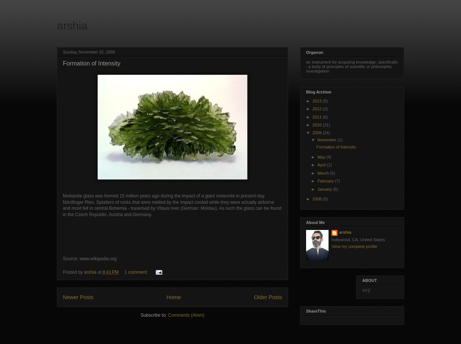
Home (174, 297)
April (322, 165)
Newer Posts (78, 297)
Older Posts (268, 297)
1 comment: (136, 272)
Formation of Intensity (91, 63)
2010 (317, 125)
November (327, 140)
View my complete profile (354, 246)
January (325, 189)
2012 (317, 109)
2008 (317, 199)
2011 (317, 117)
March (323, 173)
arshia (72, 25)
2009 (317, 132)
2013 (317, 101)
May (321, 157)
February (326, 181)
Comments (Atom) (186, 315)
